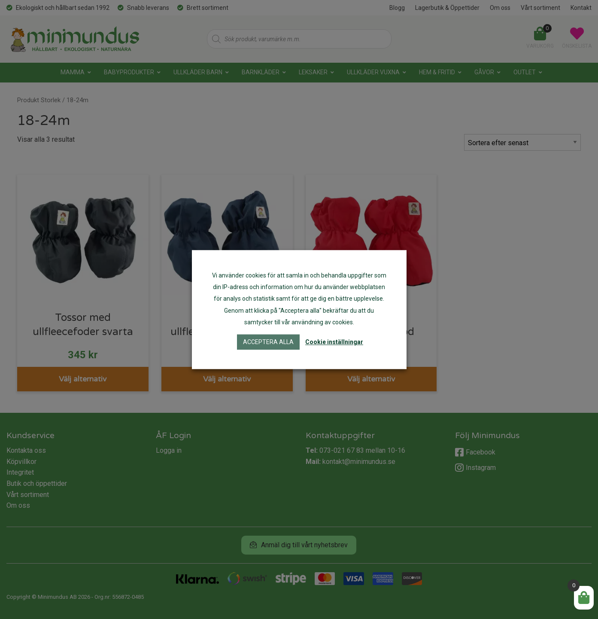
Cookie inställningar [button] (334, 341)
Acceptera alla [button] (268, 341)
